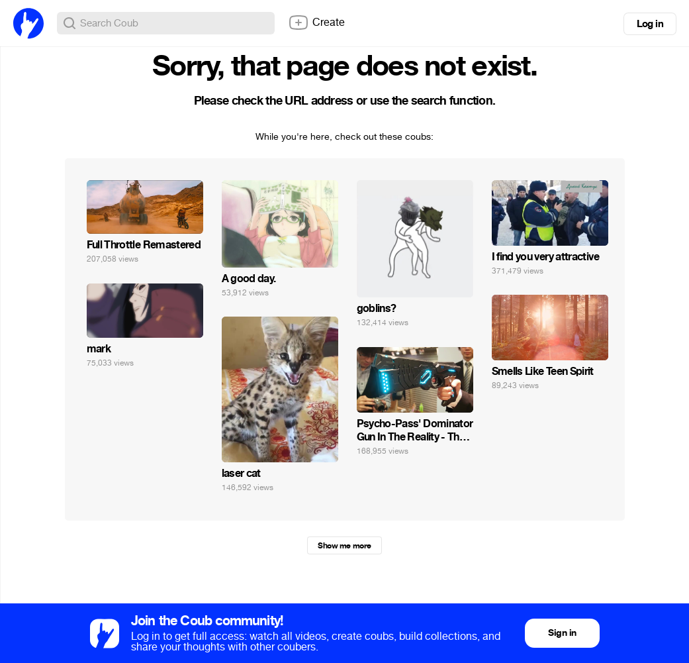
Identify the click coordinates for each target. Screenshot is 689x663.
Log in (650, 23)
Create (316, 22)
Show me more (344, 545)
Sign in (562, 633)
